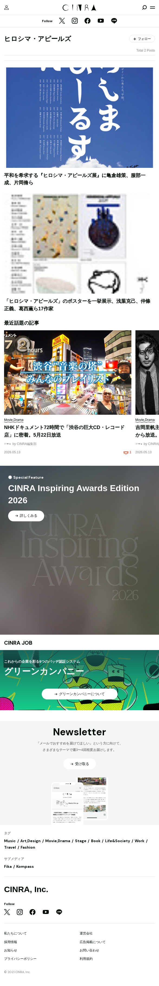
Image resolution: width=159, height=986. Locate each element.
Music (10, 841)
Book (95, 841)
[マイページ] (6, 8)
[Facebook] (87, 21)
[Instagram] (75, 21)
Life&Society (117, 841)
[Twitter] (62, 21)
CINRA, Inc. (26, 889)
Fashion (28, 847)
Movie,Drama (57, 841)
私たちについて (15, 933)
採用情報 (10, 942)
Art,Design (30, 841)
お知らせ (10, 950)
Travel (10, 847)
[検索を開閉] (144, 8)
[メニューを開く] (152, 8)
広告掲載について (93, 942)
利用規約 (86, 959)
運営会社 (86, 933)
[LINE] (114, 21)
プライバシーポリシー (20, 959)
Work (139, 841)
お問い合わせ (89, 950)
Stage (80, 841)
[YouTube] (100, 21)
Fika (8, 866)
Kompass (25, 866)
